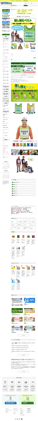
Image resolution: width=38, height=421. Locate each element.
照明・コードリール (5, 123)
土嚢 (3, 137)
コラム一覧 (23, 371)
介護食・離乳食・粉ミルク (6, 61)
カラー (12, 54)
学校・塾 (19, 11)
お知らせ (7, 412)
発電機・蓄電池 (5, 125)
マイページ (14, 412)
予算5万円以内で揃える (15, 323)
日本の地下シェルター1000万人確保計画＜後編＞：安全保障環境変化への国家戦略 (17, 305)
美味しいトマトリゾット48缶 (23, 240)
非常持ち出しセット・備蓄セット (6, 115)
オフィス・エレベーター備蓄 (6, 109)
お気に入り (14, 413)
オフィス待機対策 (26, 332)
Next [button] (35, 30)
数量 (11, 59)
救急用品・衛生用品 (5, 127)
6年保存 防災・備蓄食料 (5, 81)
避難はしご (29, 211)
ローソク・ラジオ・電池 (6, 154)
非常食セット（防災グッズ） (6, 41)
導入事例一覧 (26, 304)
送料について (14, 186)
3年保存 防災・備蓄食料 (5, 72)
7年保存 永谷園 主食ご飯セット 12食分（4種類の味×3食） (23, 272)
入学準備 (13, 213)
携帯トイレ (13, 212)
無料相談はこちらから (27, 314)
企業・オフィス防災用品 (15, 210)
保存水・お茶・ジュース (6, 44)
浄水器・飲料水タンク (25, 212)
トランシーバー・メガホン (6, 130)
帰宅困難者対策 (14, 332)
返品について (14, 188)
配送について (14, 184)
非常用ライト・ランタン (6, 157)
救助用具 (4, 121)
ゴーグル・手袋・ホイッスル (6, 133)
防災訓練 (31, 212)
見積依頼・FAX (29, 412)
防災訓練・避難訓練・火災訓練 (21, 13)
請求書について (15, 193)
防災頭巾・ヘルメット (6, 117)
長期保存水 (18, 212)
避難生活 (31, 228)
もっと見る (23, 335)
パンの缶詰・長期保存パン (6, 50)
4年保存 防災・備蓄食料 (5, 75)
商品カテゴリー (14, 218)
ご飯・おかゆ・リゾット (6, 47)
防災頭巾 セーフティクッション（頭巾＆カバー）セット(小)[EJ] (18, 286)
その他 (17, 213)
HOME (3, 7)
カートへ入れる (23, 63)
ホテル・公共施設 (14, 228)
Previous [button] (11, 30)
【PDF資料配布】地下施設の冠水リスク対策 (21, 349)
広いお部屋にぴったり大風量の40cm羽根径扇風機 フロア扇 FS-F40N (13, 254)
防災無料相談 (29, 410)
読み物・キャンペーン (9, 410)
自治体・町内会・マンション (20, 225)
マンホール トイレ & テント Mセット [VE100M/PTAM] (13, 286)
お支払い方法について (15, 182)
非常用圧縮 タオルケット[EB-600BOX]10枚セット (18, 253)
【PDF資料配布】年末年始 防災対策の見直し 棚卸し (22, 347)
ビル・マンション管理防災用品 (25, 210)
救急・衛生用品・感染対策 (22, 211)
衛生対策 (25, 323)
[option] (23, 30)
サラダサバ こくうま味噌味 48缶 (13, 240)
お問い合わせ (22, 412)
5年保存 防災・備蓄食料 (5, 78)
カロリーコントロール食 (6, 64)
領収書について (15, 191)
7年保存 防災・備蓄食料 (5, 84)
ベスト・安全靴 (29, 13)
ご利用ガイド (22, 410)
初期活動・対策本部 (26, 228)
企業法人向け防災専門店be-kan (16, 314)
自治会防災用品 (14, 211)
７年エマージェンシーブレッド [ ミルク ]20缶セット (28, 272)
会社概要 (21, 413)
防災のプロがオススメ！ (26, 222)
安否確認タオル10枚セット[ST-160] (13, 271)
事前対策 (19, 228)
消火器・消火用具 (5, 119)
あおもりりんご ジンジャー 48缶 (18, 240)
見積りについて (15, 195)
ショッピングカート (16, 410)
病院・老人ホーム (24, 11)
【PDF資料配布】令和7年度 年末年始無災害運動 (21, 345)
